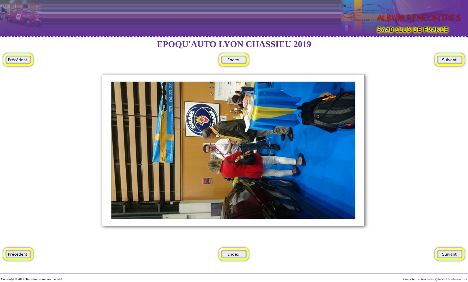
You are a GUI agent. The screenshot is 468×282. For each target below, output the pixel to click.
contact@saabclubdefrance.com (447, 279)
